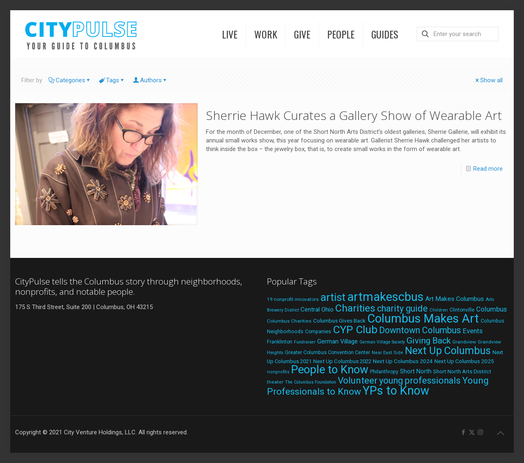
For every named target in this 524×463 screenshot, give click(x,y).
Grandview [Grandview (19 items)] (464, 342)
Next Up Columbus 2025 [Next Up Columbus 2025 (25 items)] (464, 361)
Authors (150, 80)
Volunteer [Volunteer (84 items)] (357, 380)
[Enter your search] (458, 34)
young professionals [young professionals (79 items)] (420, 380)
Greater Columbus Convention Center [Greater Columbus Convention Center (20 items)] (327, 352)
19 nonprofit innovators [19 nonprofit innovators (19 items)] (293, 299)
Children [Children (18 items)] (438, 310)
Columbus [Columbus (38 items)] (491, 309)
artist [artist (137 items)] (333, 297)
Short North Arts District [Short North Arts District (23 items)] (462, 371)
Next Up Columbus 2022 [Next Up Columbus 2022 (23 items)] (342, 361)
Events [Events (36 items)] (473, 331)
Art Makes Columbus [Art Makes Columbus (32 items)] (454, 299)
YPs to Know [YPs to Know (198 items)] (396, 391)
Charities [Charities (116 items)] (355, 308)
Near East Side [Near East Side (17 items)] (387, 352)
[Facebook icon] (463, 432)
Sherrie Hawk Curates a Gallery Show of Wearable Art (354, 115)
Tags (112, 80)
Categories (69, 80)
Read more (488, 168)
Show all (488, 80)
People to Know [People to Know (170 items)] (329, 369)
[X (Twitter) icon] (472, 432)
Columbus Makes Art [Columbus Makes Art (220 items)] (423, 318)
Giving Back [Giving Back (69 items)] (429, 340)
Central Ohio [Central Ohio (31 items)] (317, 309)
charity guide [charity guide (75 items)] (402, 308)
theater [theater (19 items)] (275, 382)
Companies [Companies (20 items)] (318, 331)
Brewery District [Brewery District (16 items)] (283, 310)
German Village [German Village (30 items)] (337, 341)
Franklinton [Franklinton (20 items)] (279, 342)
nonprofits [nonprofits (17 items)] (278, 372)
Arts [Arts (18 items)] (490, 299)
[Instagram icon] (480, 432)
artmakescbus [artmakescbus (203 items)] (385, 297)
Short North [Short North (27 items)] (415, 371)
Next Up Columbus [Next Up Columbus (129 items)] (448, 350)
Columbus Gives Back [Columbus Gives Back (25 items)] (339, 320)
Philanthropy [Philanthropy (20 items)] (384, 372)
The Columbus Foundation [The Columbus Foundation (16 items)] (310, 382)
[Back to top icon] (500, 433)
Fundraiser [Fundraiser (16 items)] (305, 342)
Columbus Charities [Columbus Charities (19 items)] (289, 321)
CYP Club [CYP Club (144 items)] (355, 329)
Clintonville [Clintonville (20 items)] (461, 310)
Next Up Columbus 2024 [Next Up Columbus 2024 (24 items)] (403, 361)
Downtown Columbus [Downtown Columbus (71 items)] (420, 330)
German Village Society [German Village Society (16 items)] (382, 342)
